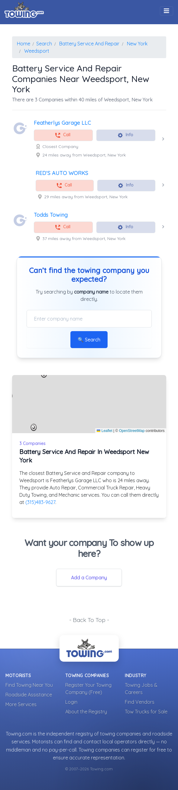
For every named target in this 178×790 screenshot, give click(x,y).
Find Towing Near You (29, 685)
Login (71, 702)
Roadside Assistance (28, 695)
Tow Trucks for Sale (146, 712)
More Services (21, 704)
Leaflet (104, 431)
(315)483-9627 (40, 502)
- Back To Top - (89, 620)
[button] (34, 427)
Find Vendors (139, 702)
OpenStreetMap (132, 431)
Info (125, 135)
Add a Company (89, 577)
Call (62, 135)
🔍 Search (89, 340)
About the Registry (86, 712)
